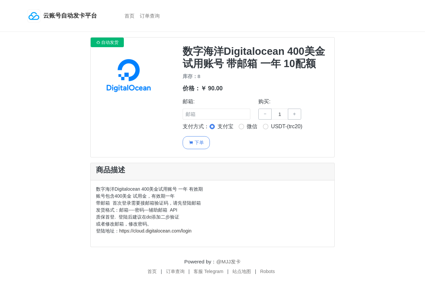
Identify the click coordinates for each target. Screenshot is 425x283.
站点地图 (241, 271)
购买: (264, 101)
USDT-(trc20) (286, 126)
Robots (267, 271)
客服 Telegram (208, 271)
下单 (196, 142)
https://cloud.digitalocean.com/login (155, 231)
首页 (129, 16)
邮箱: (189, 101)
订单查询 (150, 16)
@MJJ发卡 (228, 261)
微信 (252, 126)
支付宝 (225, 126)
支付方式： (196, 126)
